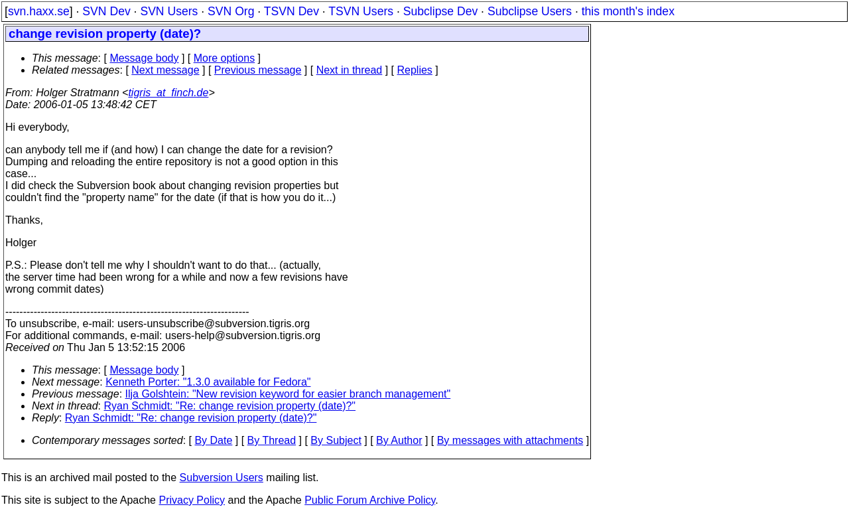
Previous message (258, 70)
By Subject (335, 440)
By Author (399, 440)
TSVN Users (360, 11)
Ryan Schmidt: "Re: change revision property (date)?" (230, 405)
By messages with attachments (510, 440)
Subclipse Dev (440, 11)
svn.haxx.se (39, 11)
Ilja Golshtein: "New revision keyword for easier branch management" (288, 394)
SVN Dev (106, 11)
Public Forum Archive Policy (369, 500)
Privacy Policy (192, 500)
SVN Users (169, 11)
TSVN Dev (291, 11)
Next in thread (349, 70)
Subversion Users (221, 477)
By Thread (271, 440)
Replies (414, 70)
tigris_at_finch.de (168, 92)
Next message (165, 70)
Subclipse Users (530, 11)
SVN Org (231, 11)
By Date (213, 440)
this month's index (628, 11)
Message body (143, 58)
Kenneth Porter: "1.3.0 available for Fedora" (207, 382)
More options (224, 58)
